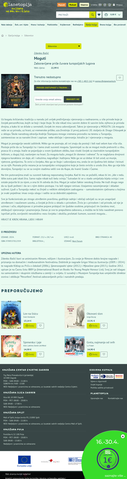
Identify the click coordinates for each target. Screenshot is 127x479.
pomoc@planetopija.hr (105, 81)
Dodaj (30, 325)
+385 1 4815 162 (84, 81)
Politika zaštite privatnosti (102, 387)
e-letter (96, 5)
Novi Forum (77, 241)
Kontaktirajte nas (115, 398)
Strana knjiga (105, 24)
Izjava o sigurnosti (99, 381)
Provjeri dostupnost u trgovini (52, 87)
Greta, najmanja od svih (101, 342)
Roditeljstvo (78, 24)
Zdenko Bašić (41, 53)
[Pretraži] (92, 14)
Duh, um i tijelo (21, 24)
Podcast (72, 5)
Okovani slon (95, 314)
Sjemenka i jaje (32, 342)
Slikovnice (28, 35)
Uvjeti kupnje (96, 384)
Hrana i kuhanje (38, 24)
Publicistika (52, 24)
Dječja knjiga (91, 24)
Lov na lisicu (30, 314)
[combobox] (72, 14)
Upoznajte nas (97, 398)
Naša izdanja (6, 24)
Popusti (61, 5)
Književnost (65, 24)
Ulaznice (84, 5)
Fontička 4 (7, 434)
